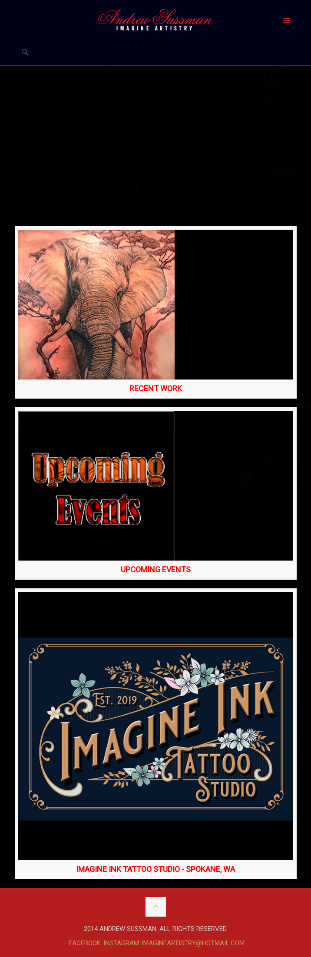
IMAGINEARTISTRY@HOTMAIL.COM (193, 943)
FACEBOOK (85, 943)
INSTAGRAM (121, 943)
